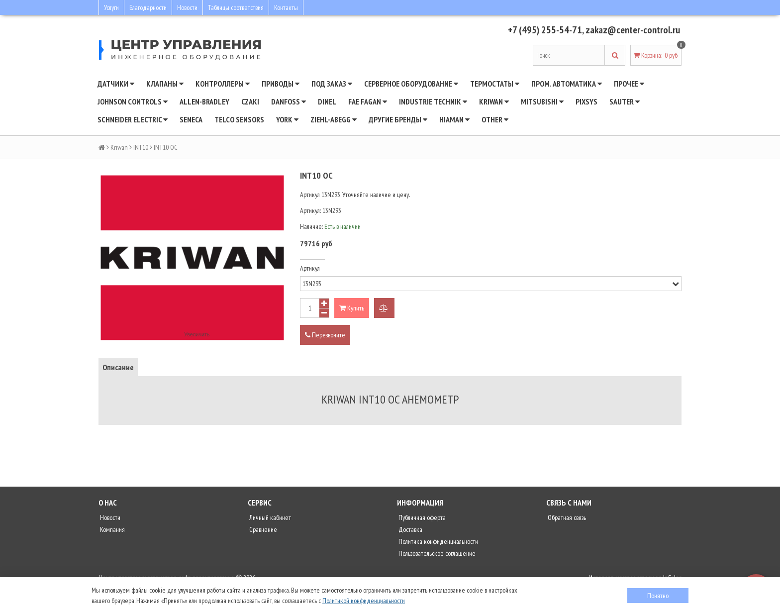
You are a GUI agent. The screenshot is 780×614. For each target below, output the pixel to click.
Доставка (409, 529)
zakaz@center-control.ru (632, 29)
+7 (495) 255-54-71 (545, 29)
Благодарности (148, 7)
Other (495, 119)
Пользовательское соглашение (436, 553)
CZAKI (250, 101)
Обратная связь (566, 517)
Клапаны (165, 84)
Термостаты (494, 84)
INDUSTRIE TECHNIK (433, 101)
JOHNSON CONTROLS (133, 101)
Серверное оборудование (411, 84)
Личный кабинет (269, 517)
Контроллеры (222, 84)
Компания (111, 529)
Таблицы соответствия (236, 7)
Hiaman (454, 119)
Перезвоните (325, 334)
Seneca (191, 119)
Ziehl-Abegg (333, 119)
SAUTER (624, 101)
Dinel (327, 101)
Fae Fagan (367, 101)
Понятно (658, 595)
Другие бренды (398, 119)
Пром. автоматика (566, 84)
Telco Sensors (239, 119)
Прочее (629, 84)
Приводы (280, 84)
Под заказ (331, 84)
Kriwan (494, 101)
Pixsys (586, 101)
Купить (351, 308)
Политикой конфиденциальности (363, 600)
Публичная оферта (421, 517)
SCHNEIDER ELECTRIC (133, 119)
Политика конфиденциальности (437, 541)
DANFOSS (288, 101)
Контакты (286, 7)
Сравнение (262, 529)
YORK (287, 119)
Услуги (111, 7)
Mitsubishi (542, 101)
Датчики (116, 84)
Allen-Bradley (204, 101)
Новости (187, 7)
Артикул (310, 268)
